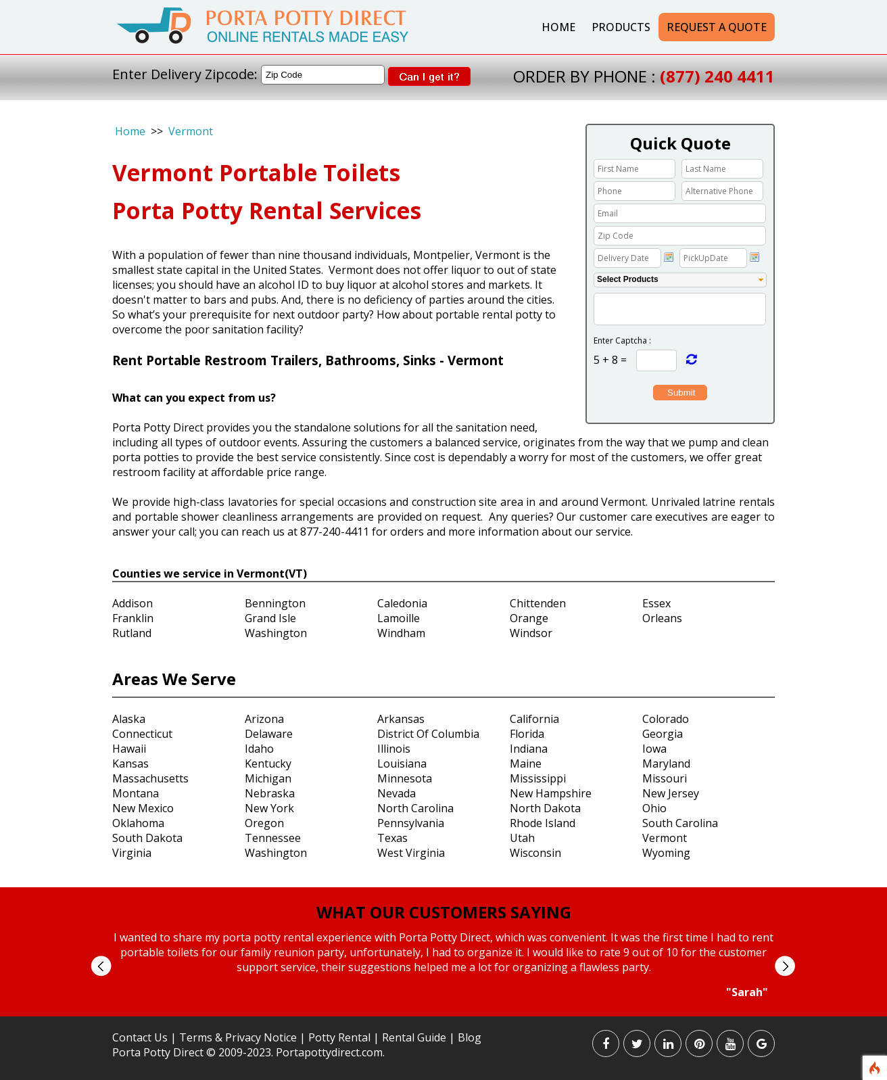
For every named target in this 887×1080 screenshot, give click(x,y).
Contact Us (140, 1037)
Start (438, 1012)
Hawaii (129, 748)
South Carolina (680, 823)
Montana (135, 793)
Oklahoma (138, 823)
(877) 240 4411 (717, 76)
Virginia (131, 852)
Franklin (132, 618)
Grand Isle (270, 618)
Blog (469, 1037)
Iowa (654, 748)
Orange (529, 618)
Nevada (396, 793)
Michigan (268, 778)
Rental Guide (415, 1037)
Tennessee (273, 837)
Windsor (531, 633)
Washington (276, 633)
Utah (522, 837)
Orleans (662, 618)
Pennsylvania (410, 823)
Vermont (190, 131)
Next (784, 966)
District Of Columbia (428, 733)
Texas (392, 837)
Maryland (666, 763)
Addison (132, 603)
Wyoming (666, 852)
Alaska (128, 718)
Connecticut (142, 733)
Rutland (131, 633)
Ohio (654, 808)
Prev (101, 966)
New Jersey (670, 793)
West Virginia (411, 852)
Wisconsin (535, 852)
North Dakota (545, 808)
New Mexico (143, 808)
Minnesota (404, 778)
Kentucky (268, 763)
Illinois (393, 748)
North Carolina (415, 808)
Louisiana (402, 763)
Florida (527, 733)
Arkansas (401, 718)
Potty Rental (339, 1037)
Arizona (264, 718)
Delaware (269, 733)
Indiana (529, 748)
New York (269, 808)
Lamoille (398, 618)
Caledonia (402, 603)
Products (621, 27)
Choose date (668, 257)
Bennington (275, 603)
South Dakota (147, 837)
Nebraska (270, 793)
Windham (401, 633)
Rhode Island (542, 823)
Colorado (665, 718)
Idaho (259, 748)
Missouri (664, 778)
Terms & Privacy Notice (238, 1037)
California (534, 718)
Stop (449, 1012)
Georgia (662, 733)
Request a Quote (717, 27)
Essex (656, 603)
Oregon (264, 823)
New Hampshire (551, 793)
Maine (526, 763)
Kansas (130, 763)
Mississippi (538, 778)
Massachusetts (150, 778)
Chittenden (538, 603)
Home (558, 27)
